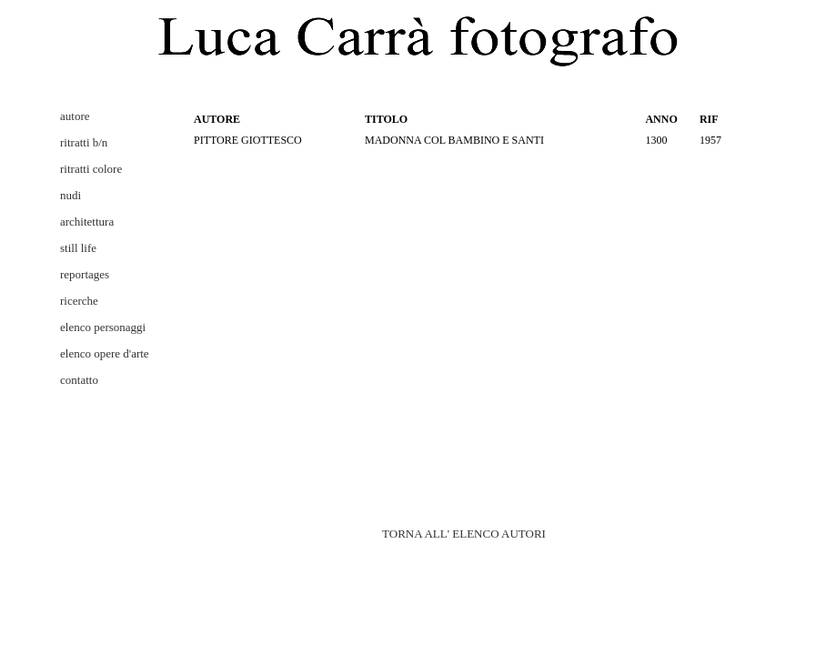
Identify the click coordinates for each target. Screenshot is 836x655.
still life (78, 248)
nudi (70, 195)
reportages (84, 274)
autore (74, 116)
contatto (79, 380)
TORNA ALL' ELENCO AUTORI (464, 533)
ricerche (79, 300)
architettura (87, 221)
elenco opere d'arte (104, 353)
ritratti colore (91, 169)
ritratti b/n (83, 142)
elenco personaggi (103, 327)
